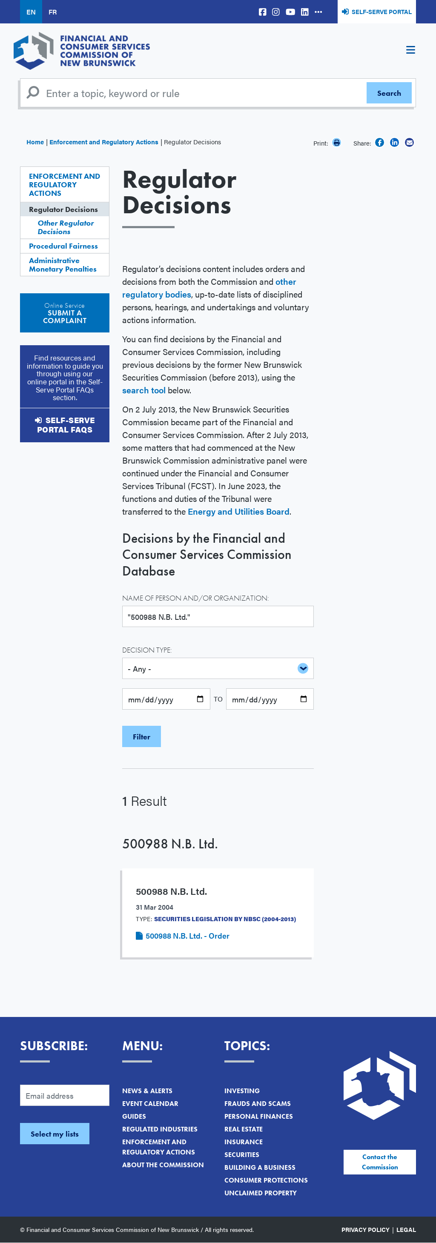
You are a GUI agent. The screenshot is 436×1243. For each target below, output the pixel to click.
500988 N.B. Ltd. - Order (187, 935)
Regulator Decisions (63, 209)
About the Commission (163, 1164)
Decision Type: (147, 650)
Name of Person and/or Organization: (195, 598)
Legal (406, 1229)
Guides (134, 1116)
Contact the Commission (380, 1161)
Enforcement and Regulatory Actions (103, 141)
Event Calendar (150, 1103)
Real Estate (243, 1129)
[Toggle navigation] (410, 51)
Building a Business (259, 1167)
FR (53, 12)
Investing (242, 1090)
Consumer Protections (266, 1180)
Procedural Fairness (63, 246)
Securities (241, 1154)
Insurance (243, 1141)
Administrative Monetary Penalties (63, 264)
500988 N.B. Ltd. (170, 844)
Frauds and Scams (257, 1103)
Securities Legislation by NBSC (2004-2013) (225, 918)
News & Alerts (147, 1090)
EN (31, 12)
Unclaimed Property (260, 1193)
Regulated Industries (160, 1129)
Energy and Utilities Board (239, 511)
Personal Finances (258, 1116)
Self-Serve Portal (382, 11)
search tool (144, 390)
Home (35, 141)
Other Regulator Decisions (65, 227)
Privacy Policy (365, 1229)
